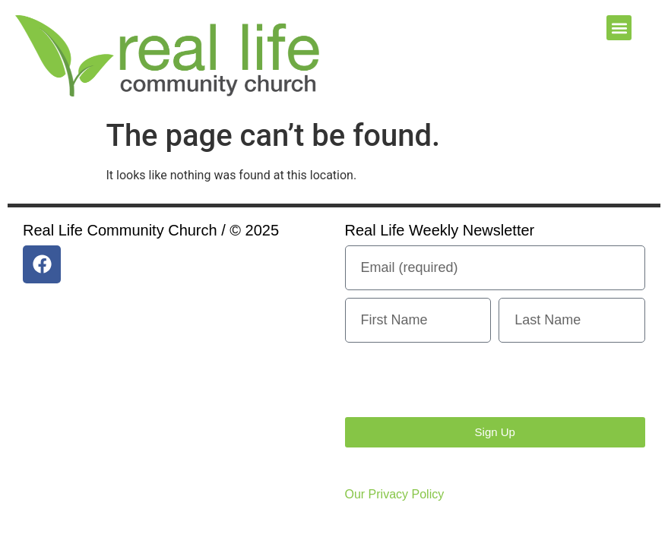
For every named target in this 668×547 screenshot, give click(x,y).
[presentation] (460, 379)
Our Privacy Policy (395, 494)
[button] (619, 27)
